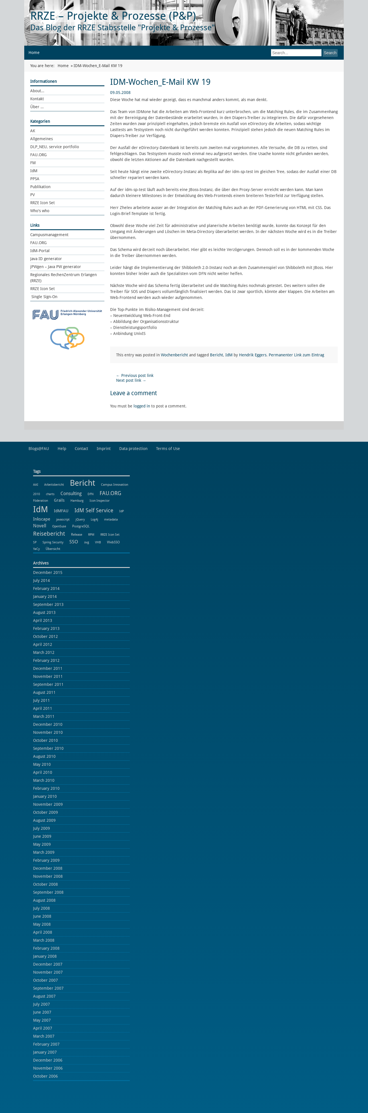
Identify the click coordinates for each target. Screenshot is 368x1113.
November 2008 (48, 876)
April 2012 (42, 644)
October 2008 (45, 884)
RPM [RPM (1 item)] (91, 535)
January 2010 (45, 796)
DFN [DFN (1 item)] (91, 494)
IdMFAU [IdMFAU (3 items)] (61, 511)
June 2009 (42, 836)
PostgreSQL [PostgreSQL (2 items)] (81, 526)
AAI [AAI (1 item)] (35, 485)
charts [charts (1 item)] (50, 494)
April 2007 (42, 1028)
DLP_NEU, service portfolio (54, 146)
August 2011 (44, 692)
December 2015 (47, 572)
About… (37, 91)
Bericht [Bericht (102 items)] (82, 483)
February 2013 (46, 628)
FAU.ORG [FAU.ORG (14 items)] (110, 493)
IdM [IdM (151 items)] (40, 509)
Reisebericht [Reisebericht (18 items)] (49, 533)
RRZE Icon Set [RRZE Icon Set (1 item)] (110, 535)
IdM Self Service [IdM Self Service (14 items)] (93, 510)
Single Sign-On (43, 296)
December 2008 (47, 868)
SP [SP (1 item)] (35, 542)
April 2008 (42, 932)
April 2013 (42, 620)
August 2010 (44, 756)
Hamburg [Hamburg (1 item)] (77, 501)
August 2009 (44, 820)
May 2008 (42, 924)
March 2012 (43, 652)
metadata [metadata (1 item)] (111, 519)
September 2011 (48, 684)
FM (33, 162)
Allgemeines (41, 138)
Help (62, 448)
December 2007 (47, 964)
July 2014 (41, 580)
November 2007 (48, 972)
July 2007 (41, 1004)
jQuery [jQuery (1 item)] (80, 519)
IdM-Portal (40, 250)
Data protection (133, 448)
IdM (33, 170)
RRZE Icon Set (42, 202)
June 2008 (42, 916)
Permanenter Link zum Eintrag (296, 355)
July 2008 (41, 908)
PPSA (34, 178)
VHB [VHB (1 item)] (98, 542)
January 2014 (45, 596)
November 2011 (48, 676)
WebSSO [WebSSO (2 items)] (113, 542)
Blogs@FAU (39, 448)
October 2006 (45, 1076)
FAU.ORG (38, 154)
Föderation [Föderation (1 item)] (40, 501)
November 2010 (48, 732)
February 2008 (46, 948)
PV (32, 194)
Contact (81, 448)
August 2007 (44, 996)
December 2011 (47, 668)
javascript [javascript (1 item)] (63, 519)
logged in (142, 406)
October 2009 (45, 812)
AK (32, 130)
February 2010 (46, 788)
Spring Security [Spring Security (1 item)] (53, 542)
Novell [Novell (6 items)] (39, 526)
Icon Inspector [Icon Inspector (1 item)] (100, 501)
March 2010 (43, 780)
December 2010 (47, 724)
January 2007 (45, 1052)
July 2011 (41, 700)
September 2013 (48, 604)
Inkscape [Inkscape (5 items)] (41, 519)
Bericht (216, 355)
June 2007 (42, 1012)
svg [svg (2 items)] (86, 542)
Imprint (104, 448)
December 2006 (47, 1060)
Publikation (40, 186)
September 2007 (48, 988)
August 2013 (44, 612)
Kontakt (37, 99)
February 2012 (46, 660)
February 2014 (46, 588)
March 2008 (43, 940)
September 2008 (48, 892)
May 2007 (42, 1020)
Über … (37, 107)
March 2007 (43, 1036)
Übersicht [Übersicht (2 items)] (53, 549)
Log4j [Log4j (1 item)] (94, 519)
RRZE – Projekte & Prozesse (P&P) (113, 15)
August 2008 (44, 900)
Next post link (131, 380)
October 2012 (45, 636)
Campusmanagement (49, 234)
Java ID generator (46, 258)
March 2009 (43, 852)
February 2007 (46, 1044)
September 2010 (48, 748)
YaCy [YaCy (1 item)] (36, 549)
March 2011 (43, 716)
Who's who (39, 210)
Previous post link (134, 375)
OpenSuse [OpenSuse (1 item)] (59, 526)
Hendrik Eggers (252, 355)
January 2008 (45, 956)
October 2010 (45, 740)
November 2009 (48, 804)
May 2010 (42, 764)
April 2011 (42, 708)
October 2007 (45, 980)
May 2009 (42, 844)
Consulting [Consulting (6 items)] (71, 493)
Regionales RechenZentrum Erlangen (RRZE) (63, 277)
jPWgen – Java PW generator (55, 266)
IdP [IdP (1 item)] (121, 511)
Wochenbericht (174, 355)
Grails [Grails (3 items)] (59, 500)
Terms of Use (168, 448)
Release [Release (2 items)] (76, 534)
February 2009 (46, 860)
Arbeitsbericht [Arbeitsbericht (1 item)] (54, 485)
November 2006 (48, 1068)
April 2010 (42, 772)
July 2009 (41, 828)
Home (34, 52)
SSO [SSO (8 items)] (73, 542)
